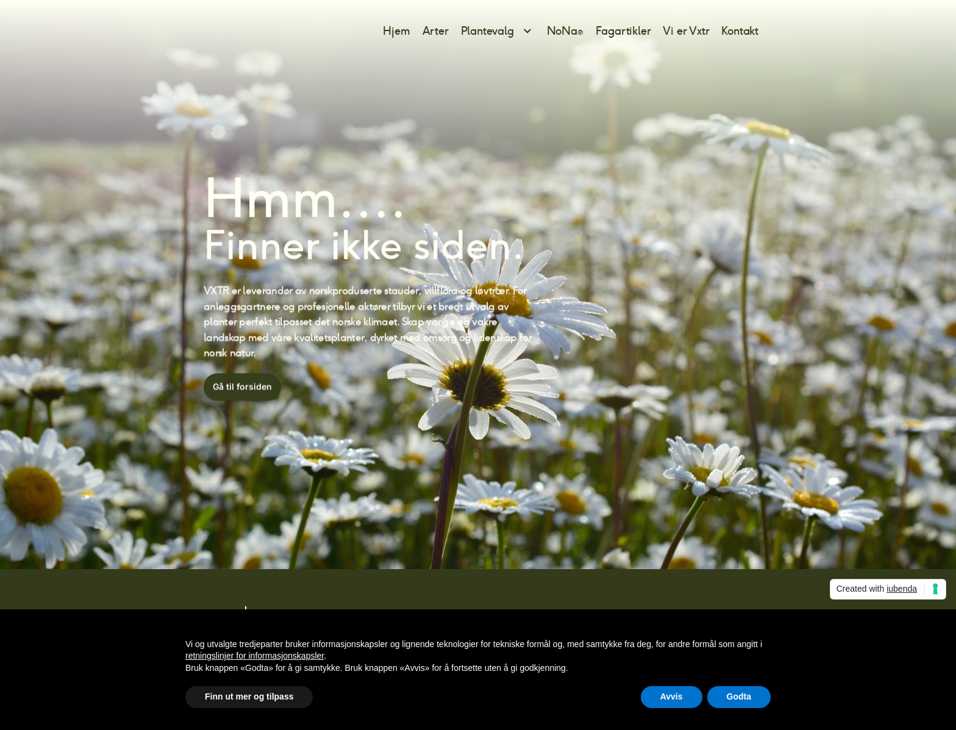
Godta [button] (739, 696)
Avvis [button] (671, 696)
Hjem (396, 31)
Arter (436, 31)
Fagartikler (623, 31)
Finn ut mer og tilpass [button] (249, 696)
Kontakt (739, 31)
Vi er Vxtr (686, 31)
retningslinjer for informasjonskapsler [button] (254, 656)
